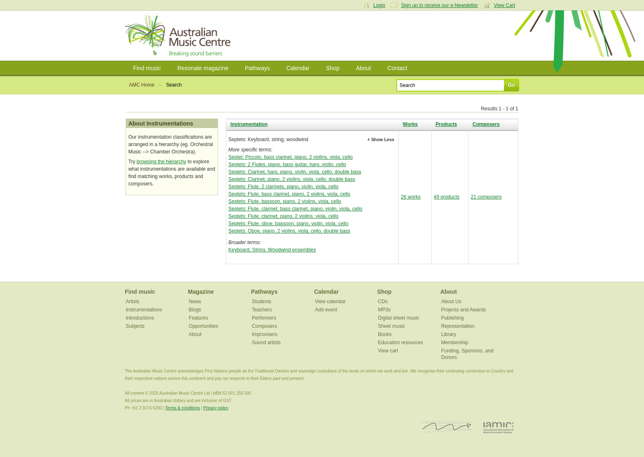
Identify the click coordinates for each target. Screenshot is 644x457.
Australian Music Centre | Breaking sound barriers (179, 36)
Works (410, 124)
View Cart (504, 5)
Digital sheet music (398, 318)
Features (198, 318)
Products (446, 124)
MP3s (384, 310)
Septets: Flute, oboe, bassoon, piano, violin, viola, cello (288, 223)
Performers (264, 318)
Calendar (298, 68)
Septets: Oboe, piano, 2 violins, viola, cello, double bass (289, 231)
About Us (451, 301)
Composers (486, 124)
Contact (397, 68)
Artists (132, 301)
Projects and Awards (463, 310)
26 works (411, 197)
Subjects (135, 326)
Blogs (195, 310)
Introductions (140, 318)
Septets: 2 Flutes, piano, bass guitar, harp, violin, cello (287, 164)
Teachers (262, 310)
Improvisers (264, 334)
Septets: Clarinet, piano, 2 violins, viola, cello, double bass (291, 179)
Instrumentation (249, 124)
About (363, 68)
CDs (382, 301)
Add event (326, 310)
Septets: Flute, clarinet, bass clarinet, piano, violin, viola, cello (295, 209)
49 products (447, 197)
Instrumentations (144, 310)
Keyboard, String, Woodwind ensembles (272, 250)
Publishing (452, 318)
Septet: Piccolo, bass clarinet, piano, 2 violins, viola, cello (290, 157)
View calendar (330, 301)
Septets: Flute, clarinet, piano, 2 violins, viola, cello (283, 216)
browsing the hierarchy (161, 162)
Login (379, 5)
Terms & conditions (182, 408)
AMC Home (141, 85)
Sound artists (266, 342)
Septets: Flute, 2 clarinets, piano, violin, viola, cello (283, 187)
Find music (147, 68)
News (195, 301)
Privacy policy (215, 408)
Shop (333, 68)
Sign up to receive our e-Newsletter (439, 5)
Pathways (257, 68)
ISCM (447, 427)
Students (261, 301)
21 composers (486, 197)
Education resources (400, 342)
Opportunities (203, 326)
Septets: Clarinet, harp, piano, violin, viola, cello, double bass (294, 172)
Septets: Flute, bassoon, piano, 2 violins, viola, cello (284, 201)
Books (384, 334)
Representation (457, 326)
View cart (388, 351)
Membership (454, 342)
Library (448, 334)
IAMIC (498, 427)
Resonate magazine (203, 68)
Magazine (201, 291)
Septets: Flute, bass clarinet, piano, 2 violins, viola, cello (289, 194)
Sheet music (391, 326)
